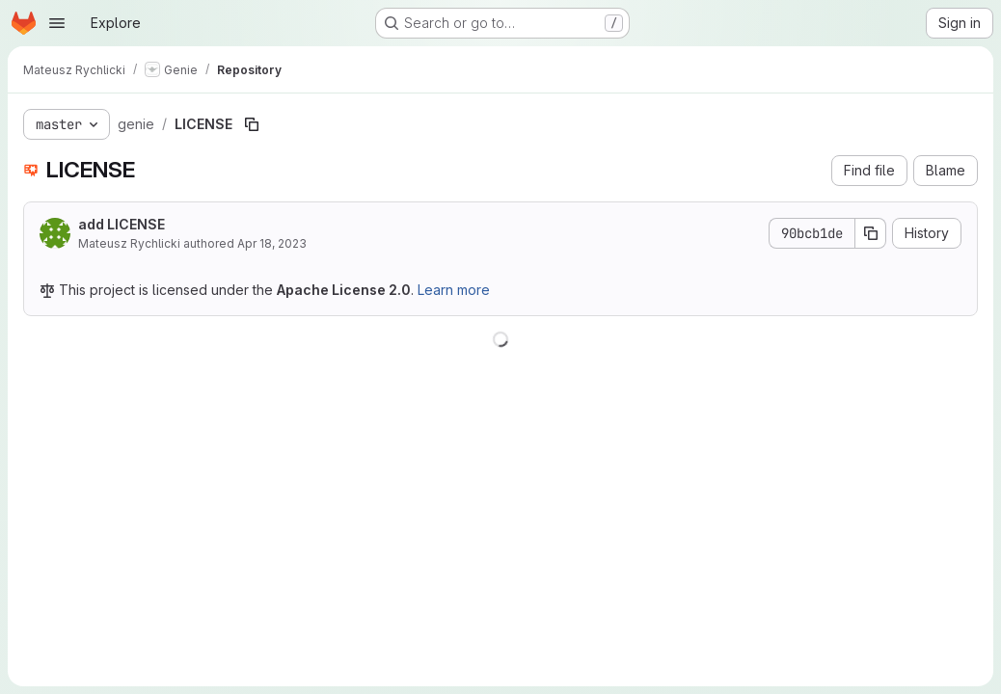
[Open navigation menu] (56, 23)
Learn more (454, 289)
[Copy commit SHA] (870, 233)
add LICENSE (121, 224)
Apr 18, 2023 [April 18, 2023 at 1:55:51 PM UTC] (272, 243)
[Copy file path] (251, 124)
